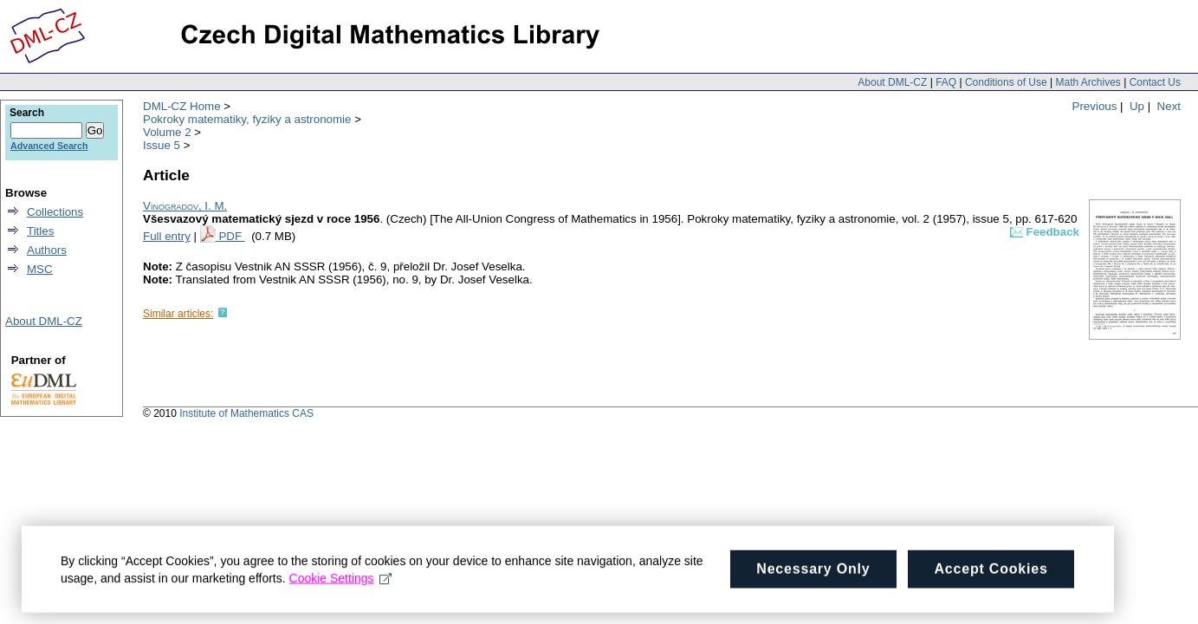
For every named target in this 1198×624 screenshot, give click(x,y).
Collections (55, 211)
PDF (231, 236)
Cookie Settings (340, 583)
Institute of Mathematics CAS (246, 413)
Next (1169, 106)
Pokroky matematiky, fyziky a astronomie (247, 119)
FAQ (946, 82)
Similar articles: (178, 314)
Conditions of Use (1006, 82)
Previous (1094, 106)
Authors (47, 250)
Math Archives (1087, 82)
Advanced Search (48, 145)
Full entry (167, 236)
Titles (40, 230)
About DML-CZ (892, 82)
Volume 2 (167, 132)
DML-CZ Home (182, 106)
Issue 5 (161, 145)
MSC (40, 269)
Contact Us (1155, 82)
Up (1137, 106)
